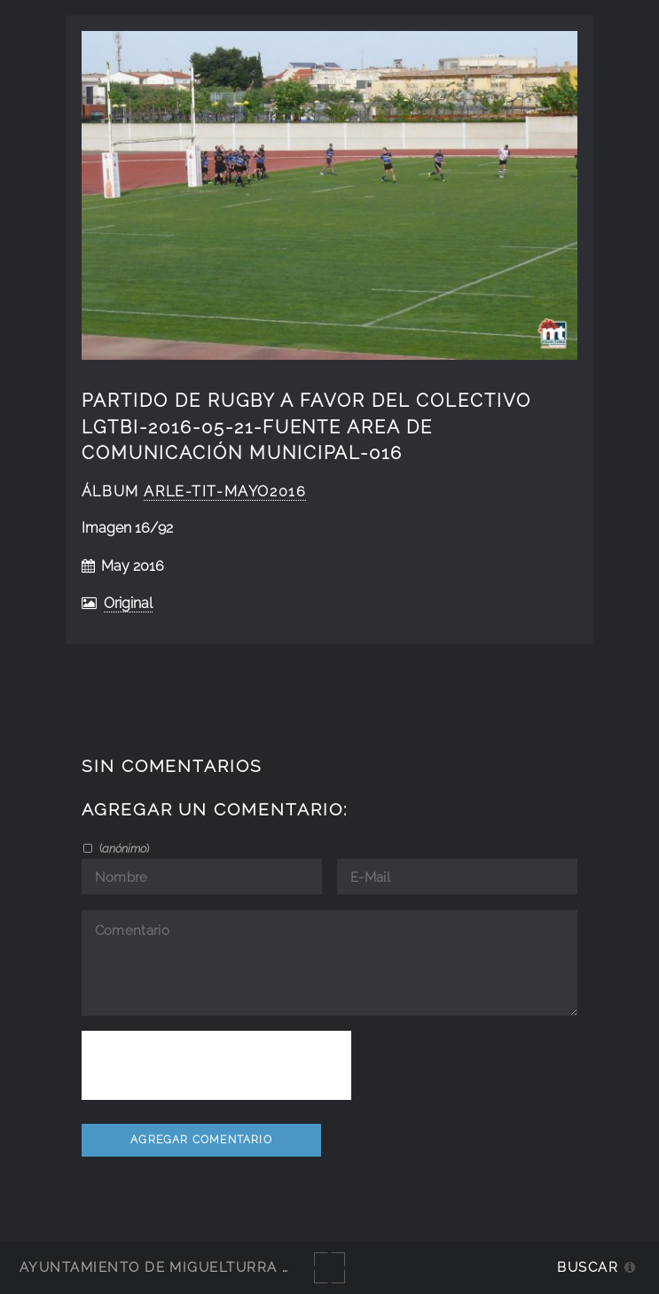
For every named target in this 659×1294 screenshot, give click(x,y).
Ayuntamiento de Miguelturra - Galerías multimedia (243, 1267)
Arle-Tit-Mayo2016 (225, 491)
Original (128, 603)
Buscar (587, 1267)
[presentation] (216, 1065)
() (123, 848)
